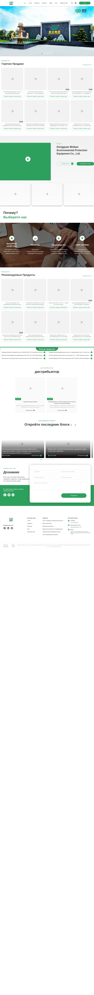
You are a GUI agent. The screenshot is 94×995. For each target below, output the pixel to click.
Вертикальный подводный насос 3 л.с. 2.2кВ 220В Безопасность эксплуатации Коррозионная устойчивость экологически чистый (58, 336)
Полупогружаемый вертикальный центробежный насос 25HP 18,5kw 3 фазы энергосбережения (12, 124)
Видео (51, 3)
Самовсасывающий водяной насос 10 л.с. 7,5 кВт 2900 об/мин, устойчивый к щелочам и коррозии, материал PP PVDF (81, 303)
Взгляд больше (87, 64)
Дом (25, 3)
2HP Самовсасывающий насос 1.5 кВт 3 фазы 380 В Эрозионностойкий (12, 92)
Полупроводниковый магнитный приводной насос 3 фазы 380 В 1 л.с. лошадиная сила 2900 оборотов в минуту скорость (82, 92)
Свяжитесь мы (64, 3)
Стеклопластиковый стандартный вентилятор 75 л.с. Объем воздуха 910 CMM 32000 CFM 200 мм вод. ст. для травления (35, 92)
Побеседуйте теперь (85, 163)
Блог (56, 3)
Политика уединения (5, 545)
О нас (30, 3)
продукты (36, 3)
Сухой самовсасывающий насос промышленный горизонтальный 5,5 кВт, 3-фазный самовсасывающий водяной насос (35, 336)
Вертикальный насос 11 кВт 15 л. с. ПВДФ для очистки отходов (58, 303)
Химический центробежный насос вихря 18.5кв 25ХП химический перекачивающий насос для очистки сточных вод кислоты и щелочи (35, 303)
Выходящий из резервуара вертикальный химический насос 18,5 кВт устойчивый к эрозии (35, 124)
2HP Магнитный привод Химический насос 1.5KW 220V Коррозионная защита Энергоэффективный (58, 92)
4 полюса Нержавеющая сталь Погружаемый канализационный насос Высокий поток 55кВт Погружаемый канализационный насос (12, 303)
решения (44, 3)
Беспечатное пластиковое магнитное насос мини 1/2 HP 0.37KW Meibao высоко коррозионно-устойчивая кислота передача (12, 336)
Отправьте (73, 495)
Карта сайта (13, 545)
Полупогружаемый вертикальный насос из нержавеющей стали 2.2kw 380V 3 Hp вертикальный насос (58, 124)
